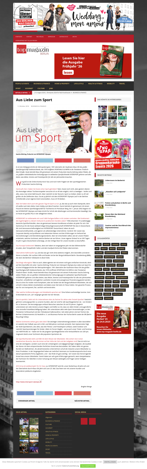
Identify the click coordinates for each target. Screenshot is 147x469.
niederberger (122, 278)
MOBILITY (111, 84)
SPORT (18, 88)
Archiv (74, 36)
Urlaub (98, 294)
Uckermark (120, 290)
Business (121, 249)
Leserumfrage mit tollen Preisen (26, 40)
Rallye (124, 282)
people (116, 282)
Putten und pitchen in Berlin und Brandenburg (118, 204)
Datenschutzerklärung (70, 466)
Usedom (107, 294)
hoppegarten (119, 261)
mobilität (110, 278)
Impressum (51, 36)
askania (115, 244)
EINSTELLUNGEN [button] (110, 462)
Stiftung (99, 290)
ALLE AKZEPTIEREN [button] (88, 466)
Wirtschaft (117, 294)
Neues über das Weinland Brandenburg (115, 215)
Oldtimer (99, 282)
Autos (123, 244)
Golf (109, 261)
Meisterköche (118, 273)
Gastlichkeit (109, 257)
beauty (104, 249)
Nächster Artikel (82, 401)
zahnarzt (108, 298)
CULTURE (41, 88)
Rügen (115, 286)
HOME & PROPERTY (62, 84)
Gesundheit (100, 261)
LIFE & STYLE (79, 84)
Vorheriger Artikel (26, 401)
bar (97, 249)
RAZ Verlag (40, 36)
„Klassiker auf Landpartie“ (115, 192)
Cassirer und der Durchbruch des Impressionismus (118, 226)
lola (108, 273)
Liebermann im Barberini (115, 180)
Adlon (98, 244)
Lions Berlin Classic (119, 269)
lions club (100, 273)
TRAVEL (122, 84)
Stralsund (109, 290)
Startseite (18, 36)
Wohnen (99, 298)
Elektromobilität (112, 253)
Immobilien (100, 265)
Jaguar (120, 265)
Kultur (98, 269)
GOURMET (29, 88)
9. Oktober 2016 (23, 106)
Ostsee (108, 282)
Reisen (108, 286)
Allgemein (48, 417)
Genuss (120, 257)
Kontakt (29, 36)
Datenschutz (63, 36)
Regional (99, 286)
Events (124, 253)
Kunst (106, 269)
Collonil (99, 253)
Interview (110, 265)
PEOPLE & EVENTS (22, 84)
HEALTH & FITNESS (95, 84)
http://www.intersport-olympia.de (29, 382)
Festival (99, 257)
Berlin (112, 249)
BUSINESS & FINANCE (42, 84)
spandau (124, 286)
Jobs (51, 88)
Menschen (99, 278)
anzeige (106, 244)
